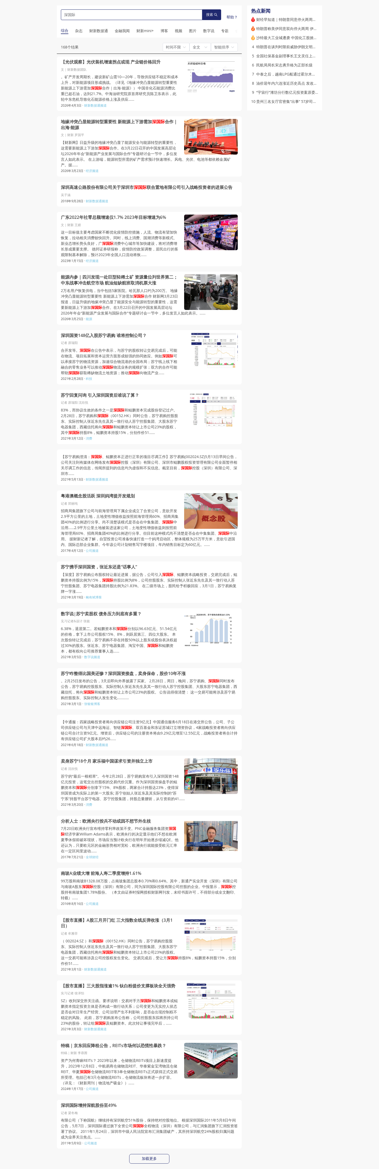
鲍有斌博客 (94, 597)
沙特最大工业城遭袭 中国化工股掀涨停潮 (290, 37)
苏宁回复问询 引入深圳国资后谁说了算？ (100, 395)
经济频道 (92, 170)
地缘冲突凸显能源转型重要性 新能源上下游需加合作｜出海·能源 (119, 124)
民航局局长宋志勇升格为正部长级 (284, 65)
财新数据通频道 (95, 105)
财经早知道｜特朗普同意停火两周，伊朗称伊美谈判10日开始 (307, 19)
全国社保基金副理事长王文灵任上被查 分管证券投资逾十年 (305, 55)
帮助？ (232, 17)
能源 (89, 319)
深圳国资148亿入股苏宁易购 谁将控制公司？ (104, 335)
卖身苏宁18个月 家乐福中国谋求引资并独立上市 (107, 761)
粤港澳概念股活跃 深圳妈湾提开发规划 (98, 496)
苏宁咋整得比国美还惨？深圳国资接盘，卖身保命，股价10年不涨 (123, 673)
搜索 (211, 15)
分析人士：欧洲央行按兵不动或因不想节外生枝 (106, 821)
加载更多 (149, 1158)
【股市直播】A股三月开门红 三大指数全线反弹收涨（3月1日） (117, 923)
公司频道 (92, 550)
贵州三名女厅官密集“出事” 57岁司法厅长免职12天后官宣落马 (307, 101)
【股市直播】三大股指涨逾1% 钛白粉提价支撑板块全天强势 (118, 986)
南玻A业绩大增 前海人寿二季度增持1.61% (101, 873)
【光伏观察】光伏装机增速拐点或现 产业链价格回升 (111, 62)
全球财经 (92, 857)
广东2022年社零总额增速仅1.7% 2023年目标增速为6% (113, 217)
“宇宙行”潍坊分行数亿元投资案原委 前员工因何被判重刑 (303, 92)
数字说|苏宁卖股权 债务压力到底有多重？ (101, 614)
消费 (89, 438)
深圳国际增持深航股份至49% (89, 1105)
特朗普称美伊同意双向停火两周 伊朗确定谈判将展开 (300, 28)
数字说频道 (92, 657)
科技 (89, 378)
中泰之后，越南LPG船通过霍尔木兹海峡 (289, 74)
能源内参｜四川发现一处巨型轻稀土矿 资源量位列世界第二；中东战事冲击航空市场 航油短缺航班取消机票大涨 (119, 280)
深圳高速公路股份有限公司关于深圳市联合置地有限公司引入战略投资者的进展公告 (146, 187)
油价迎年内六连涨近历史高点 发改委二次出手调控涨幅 (301, 83)
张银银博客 (92, 704)
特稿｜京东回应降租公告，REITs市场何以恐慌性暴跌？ (113, 1045)
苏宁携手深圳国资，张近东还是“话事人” (99, 567)
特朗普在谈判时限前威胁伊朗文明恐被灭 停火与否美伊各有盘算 (309, 46)
